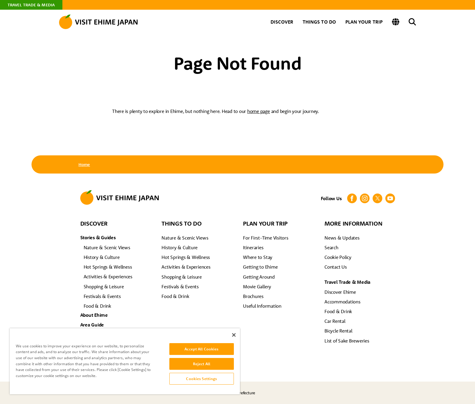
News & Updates (342, 238)
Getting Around (259, 277)
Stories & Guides (98, 237)
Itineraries (253, 247)
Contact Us (335, 267)
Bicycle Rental (338, 331)
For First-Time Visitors (265, 238)
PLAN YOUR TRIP (364, 22)
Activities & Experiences (108, 276)
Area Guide (92, 324)
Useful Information (262, 306)
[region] (125, 361)
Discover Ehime (340, 292)
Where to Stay (257, 257)
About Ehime (94, 315)
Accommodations (342, 302)
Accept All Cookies (201, 348)
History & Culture (102, 257)
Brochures (253, 296)
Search (331, 247)
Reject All (201, 363)
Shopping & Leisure (104, 286)
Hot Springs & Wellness (108, 267)
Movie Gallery (257, 286)
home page (258, 111)
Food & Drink (97, 306)
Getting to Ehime (260, 267)
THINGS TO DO (319, 22)
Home (84, 164)
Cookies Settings (201, 378)
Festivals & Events (102, 296)
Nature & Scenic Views (107, 247)
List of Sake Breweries (346, 341)
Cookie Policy (337, 257)
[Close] (234, 335)
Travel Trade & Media (347, 282)
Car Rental (334, 321)
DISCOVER (282, 22)
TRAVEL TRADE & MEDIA (31, 5)
